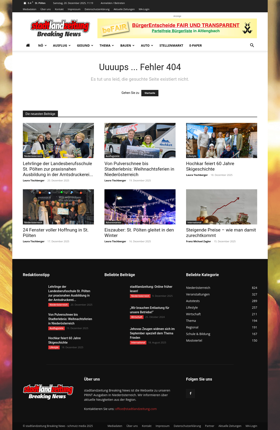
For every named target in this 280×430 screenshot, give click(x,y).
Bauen (127, 45)
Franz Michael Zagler (198, 241)
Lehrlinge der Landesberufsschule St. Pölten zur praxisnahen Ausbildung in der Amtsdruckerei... (58, 169)
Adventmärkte (113, 222)
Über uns (45, 9)
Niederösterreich (33, 156)
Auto (147, 45)
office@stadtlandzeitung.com (136, 409)
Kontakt (59, 9)
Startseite (150, 93)
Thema (107, 45)
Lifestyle (191, 156)
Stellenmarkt (171, 45)
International (194, 222)
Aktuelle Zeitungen (124, 9)
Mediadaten (29, 9)
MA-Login (144, 9)
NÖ (42, 45)
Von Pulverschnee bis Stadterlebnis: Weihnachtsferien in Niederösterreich (139, 169)
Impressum (74, 9)
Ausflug (62, 45)
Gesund (85, 45)
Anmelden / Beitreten (113, 3)
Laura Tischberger (34, 180)
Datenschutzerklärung (97, 9)
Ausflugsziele (113, 156)
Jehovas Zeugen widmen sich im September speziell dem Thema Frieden (152, 333)
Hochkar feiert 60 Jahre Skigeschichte (210, 166)
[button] (252, 46)
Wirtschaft (136, 317)
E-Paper (195, 45)
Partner (209, 426)
